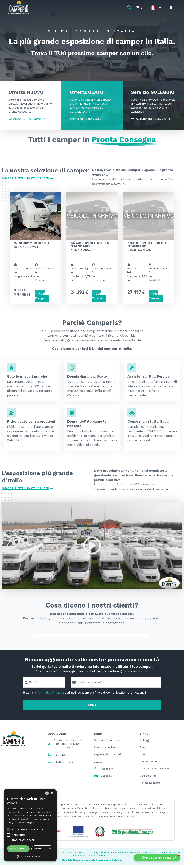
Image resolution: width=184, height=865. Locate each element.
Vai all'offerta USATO (88, 118)
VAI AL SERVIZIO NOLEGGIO (150, 118)
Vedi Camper (40, 296)
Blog (142, 747)
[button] (92, 545)
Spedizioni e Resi (105, 747)
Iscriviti (92, 704)
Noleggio (145, 740)
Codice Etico (148, 775)
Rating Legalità (150, 782)
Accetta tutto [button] (18, 848)
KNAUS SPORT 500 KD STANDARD (146, 244)
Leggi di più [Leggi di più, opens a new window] (33, 822)
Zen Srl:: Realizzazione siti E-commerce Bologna (92, 860)
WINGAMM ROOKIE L (32, 243)
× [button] (52, 793)
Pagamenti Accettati (107, 754)
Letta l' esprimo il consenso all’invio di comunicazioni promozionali (86, 692)
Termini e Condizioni (107, 740)
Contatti (145, 754)
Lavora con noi (149, 761)
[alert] (30, 825)
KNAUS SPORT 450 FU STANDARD (90, 244)
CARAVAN (31, 246)
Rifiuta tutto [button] (42, 848)
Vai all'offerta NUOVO (27, 118)
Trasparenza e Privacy (154, 768)
